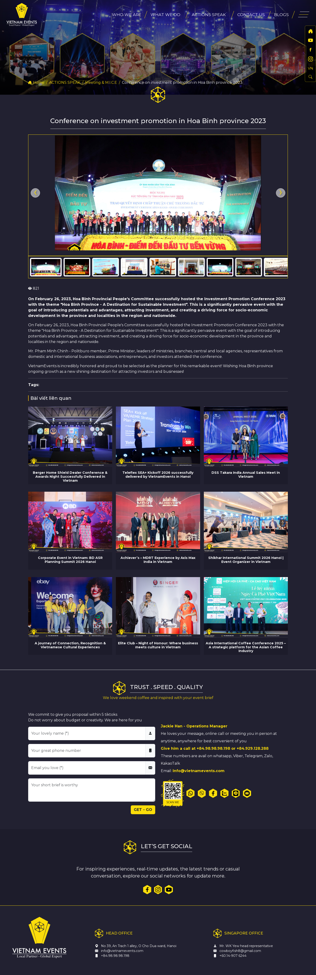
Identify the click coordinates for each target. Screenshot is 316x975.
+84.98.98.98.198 (213, 748)
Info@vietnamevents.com (199, 771)
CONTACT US (251, 14)
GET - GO (143, 809)
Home (36, 82)
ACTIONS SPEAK (64, 82)
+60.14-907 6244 (232, 956)
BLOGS (281, 14)
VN (310, 68)
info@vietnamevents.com (122, 951)
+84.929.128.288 (253, 748)
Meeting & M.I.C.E (101, 82)
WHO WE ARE (126, 14)
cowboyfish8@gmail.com (240, 951)
